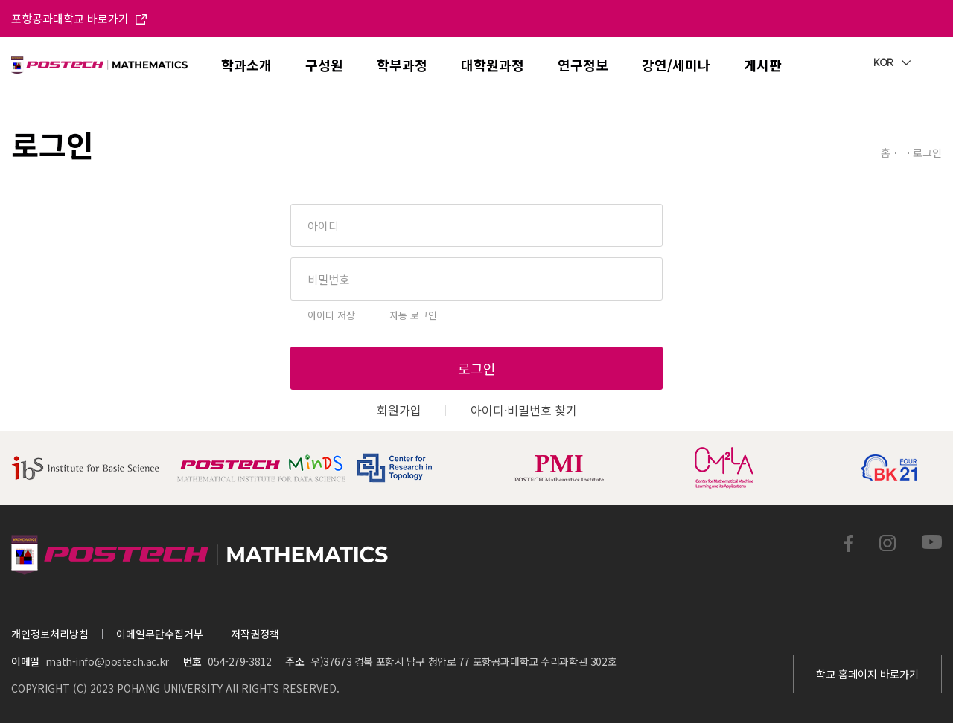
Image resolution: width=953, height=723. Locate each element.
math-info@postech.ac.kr (106, 661)
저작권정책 (255, 633)
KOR (892, 63)
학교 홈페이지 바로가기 (867, 673)
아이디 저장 (331, 315)
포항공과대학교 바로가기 (79, 18)
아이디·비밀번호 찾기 (524, 410)
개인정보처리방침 (50, 633)
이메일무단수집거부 (159, 633)
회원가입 (399, 410)
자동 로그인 (413, 315)
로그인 (477, 368)
